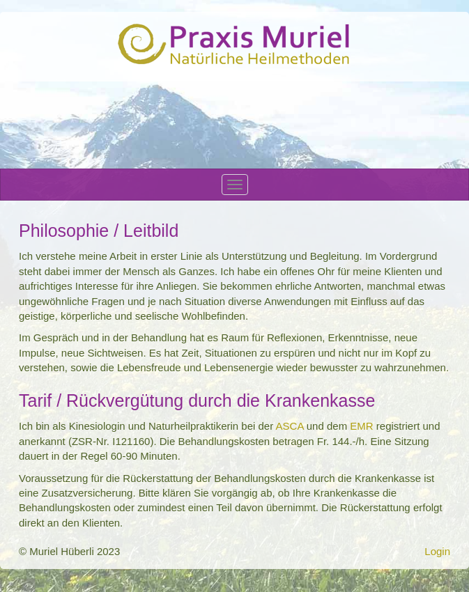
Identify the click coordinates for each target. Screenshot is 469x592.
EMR (361, 426)
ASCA (290, 426)
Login (437, 551)
